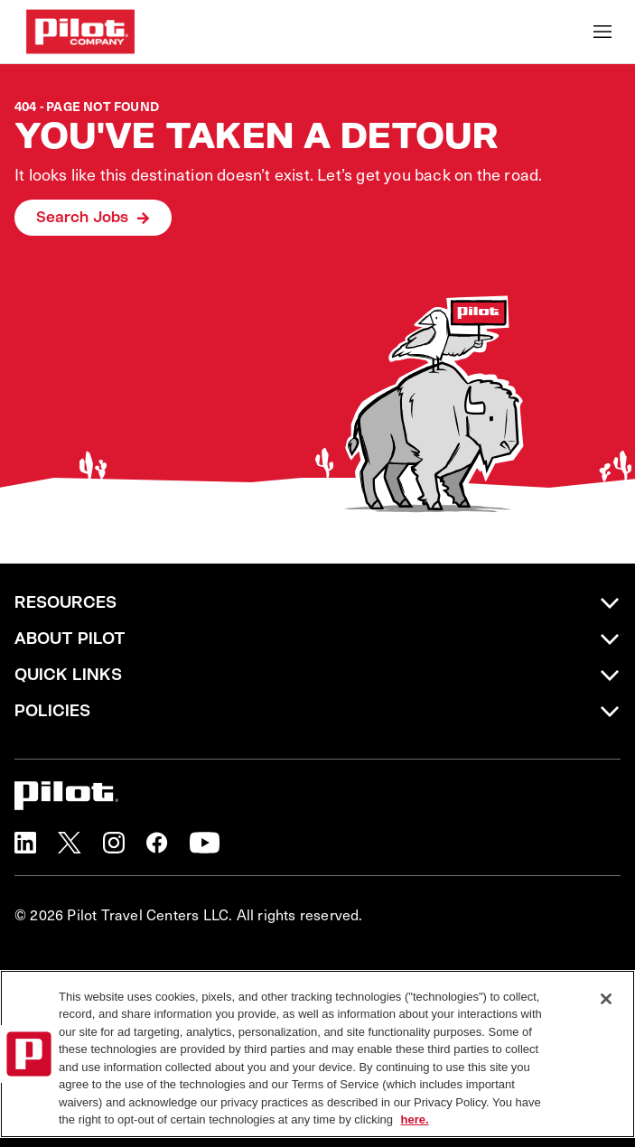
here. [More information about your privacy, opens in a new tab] (415, 1119)
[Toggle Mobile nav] (602, 31)
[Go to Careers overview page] (80, 31)
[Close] (606, 999)
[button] (25, 842)
